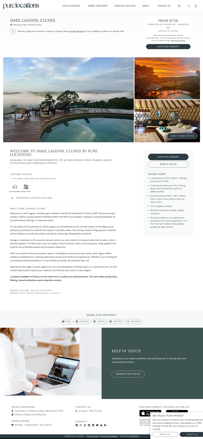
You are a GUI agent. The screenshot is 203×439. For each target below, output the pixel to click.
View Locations (71, 5)
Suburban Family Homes (41, 290)
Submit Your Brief (98, 5)
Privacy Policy (93, 436)
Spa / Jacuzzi (40, 178)
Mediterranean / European (48, 293)
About (146, 5)
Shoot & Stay (50, 178)
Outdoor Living (22, 178)
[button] (179, 6)
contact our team (158, 227)
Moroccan (31, 293)
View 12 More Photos (182, 136)
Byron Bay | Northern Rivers (30, 25)
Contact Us (163, 5)
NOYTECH (135, 436)
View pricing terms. (178, 40)
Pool (14, 178)
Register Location (125, 5)
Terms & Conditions (109, 436)
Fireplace (32, 178)
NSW (15, 25)
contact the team (77, 31)
